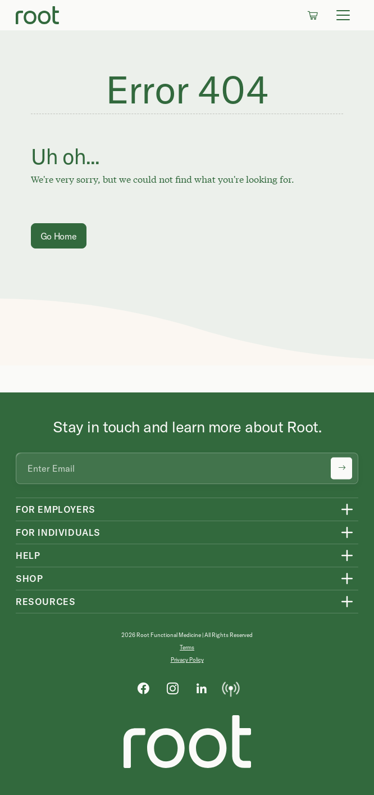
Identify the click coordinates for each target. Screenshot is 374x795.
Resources (45, 601)
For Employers (55, 509)
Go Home (58, 236)
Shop (29, 578)
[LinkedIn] (201, 687)
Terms (187, 647)
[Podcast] (231, 687)
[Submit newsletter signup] (341, 469)
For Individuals (58, 532)
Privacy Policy (187, 659)
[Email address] (187, 468)
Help (28, 555)
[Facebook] (143, 687)
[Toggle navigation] (343, 15)
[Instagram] (172, 687)
